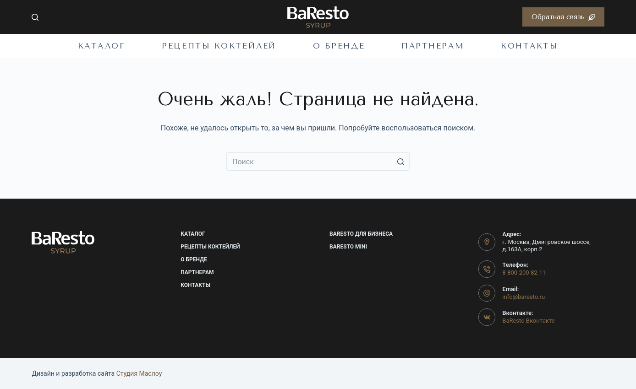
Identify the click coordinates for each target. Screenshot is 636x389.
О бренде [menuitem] (339, 45)
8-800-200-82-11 (524, 272)
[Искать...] (318, 161)
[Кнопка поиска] (400, 161)
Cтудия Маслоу (139, 373)
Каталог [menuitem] (102, 45)
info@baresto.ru (523, 296)
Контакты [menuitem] (529, 45)
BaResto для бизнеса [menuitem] (361, 234)
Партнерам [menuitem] (432, 45)
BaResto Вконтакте (528, 320)
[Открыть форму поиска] (35, 17)
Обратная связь (563, 17)
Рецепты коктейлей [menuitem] (219, 45)
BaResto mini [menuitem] (348, 246)
